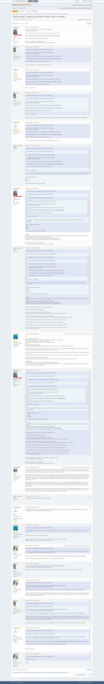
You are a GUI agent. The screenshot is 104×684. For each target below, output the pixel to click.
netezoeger (17, 507)
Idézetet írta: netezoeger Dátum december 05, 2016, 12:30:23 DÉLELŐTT (40, 656)
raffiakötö (17, 122)
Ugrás (74, 674)
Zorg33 (16, 333)
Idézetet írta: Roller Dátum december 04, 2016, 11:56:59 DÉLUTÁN (39, 582)
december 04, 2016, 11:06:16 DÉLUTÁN (32, 545)
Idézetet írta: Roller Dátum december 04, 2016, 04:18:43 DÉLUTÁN (39, 148)
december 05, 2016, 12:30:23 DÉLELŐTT (32, 627)
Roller (16, 46)
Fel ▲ (92, 682)
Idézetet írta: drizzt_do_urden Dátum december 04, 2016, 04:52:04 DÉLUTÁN (41, 372)
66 (25, 23)
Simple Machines (20, 682)
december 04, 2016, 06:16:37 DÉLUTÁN (32, 496)
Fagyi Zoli (17, 27)
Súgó (78, 682)
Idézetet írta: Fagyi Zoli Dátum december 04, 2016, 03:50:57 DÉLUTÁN (40, 49)
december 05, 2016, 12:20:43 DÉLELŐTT (32, 600)
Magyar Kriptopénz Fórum (21, 5)
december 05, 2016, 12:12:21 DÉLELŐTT (32, 580)
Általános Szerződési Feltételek (85, 682)
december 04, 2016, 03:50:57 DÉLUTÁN (32, 27)
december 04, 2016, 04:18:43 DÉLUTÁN (32, 92)
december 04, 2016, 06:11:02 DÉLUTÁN (32, 467)
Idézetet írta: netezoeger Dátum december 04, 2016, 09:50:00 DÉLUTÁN (40, 548)
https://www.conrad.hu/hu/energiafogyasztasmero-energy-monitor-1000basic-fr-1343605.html (67, 555)
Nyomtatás (89, 23)
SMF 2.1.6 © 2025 (14, 682)
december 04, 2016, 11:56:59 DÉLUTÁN (32, 563)
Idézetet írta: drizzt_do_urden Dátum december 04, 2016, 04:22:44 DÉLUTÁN (41, 191)
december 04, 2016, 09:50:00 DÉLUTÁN (32, 507)
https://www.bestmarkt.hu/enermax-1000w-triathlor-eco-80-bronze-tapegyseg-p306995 (42, 35)
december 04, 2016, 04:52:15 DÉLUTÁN (32, 333)
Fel (13, 669)
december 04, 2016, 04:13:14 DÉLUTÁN (32, 46)
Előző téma (80, 19)
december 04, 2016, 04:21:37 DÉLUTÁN (32, 122)
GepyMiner (17, 467)
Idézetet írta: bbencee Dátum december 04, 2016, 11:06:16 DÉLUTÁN (40, 630)
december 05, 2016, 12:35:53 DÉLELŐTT (32, 653)
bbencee (17, 545)
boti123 (16, 69)
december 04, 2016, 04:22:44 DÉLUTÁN (32, 145)
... (24, 23)
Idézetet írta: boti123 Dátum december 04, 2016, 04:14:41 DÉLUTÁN (40, 95)
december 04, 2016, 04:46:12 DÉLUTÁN (32, 188)
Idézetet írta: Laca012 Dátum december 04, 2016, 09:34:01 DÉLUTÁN (40, 527)
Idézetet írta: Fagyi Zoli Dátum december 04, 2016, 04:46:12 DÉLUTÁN (40, 250)
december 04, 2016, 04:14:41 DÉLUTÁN (32, 69)
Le (13, 23)
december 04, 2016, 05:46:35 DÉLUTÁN (32, 370)
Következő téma (87, 19)
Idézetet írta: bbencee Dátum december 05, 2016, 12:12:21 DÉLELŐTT (40, 603)
